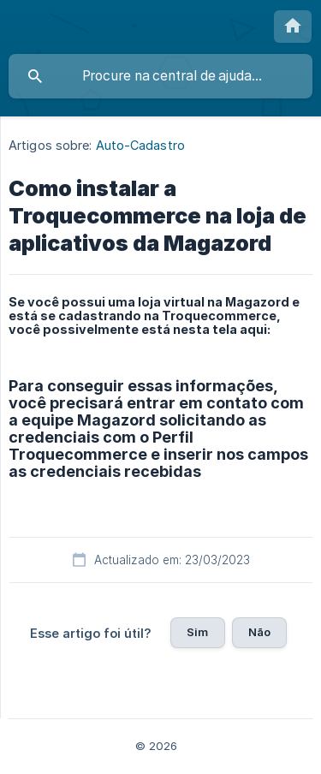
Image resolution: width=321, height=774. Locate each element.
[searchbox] (160, 76)
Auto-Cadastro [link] (140, 145)
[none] (293, 26)
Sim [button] (197, 632)
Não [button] (259, 632)
